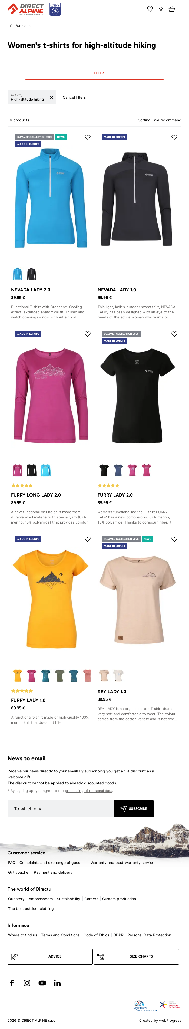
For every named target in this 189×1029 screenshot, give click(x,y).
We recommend (167, 120)
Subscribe (138, 809)
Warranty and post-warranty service (122, 862)
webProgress (170, 1020)
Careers (91, 898)
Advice (55, 956)
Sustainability (68, 898)
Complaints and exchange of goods (50, 862)
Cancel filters (74, 97)
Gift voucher (19, 872)
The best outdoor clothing (31, 908)
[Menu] (182, 9)
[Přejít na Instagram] (27, 983)
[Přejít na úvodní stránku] (34, 9)
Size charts (141, 956)
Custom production (119, 898)
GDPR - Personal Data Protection (142, 935)
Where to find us (22, 935)
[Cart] (171, 9)
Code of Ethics (96, 935)
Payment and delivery (53, 872)
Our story (16, 898)
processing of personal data (88, 791)
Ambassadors (41, 898)
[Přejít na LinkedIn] (57, 983)
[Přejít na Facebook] (12, 983)
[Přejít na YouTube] (42, 983)
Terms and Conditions (60, 935)
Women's (23, 26)
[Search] (139, 9)
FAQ (11, 862)
